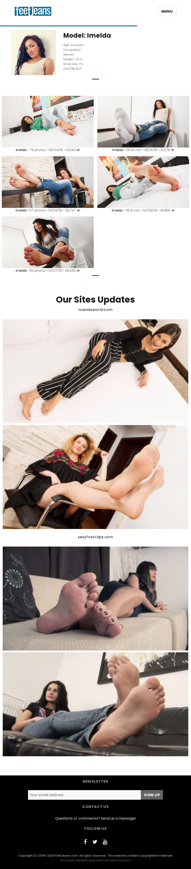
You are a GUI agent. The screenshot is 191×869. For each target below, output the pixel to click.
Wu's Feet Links (71, 860)
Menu (167, 11)
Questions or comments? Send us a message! (95, 818)
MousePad (92, 860)
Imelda (20, 150)
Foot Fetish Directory (116, 860)
